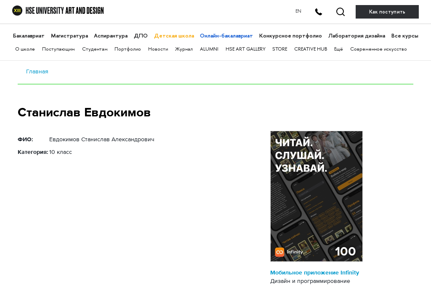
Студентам (95, 49)
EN (298, 11)
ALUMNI (209, 49)
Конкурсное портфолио (290, 35)
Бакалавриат (29, 35)
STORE (279, 49)
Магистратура (69, 35)
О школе (25, 49)
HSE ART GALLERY (246, 49)
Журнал (184, 49)
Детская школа (174, 35)
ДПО (141, 35)
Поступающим (58, 49)
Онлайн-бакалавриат (226, 35)
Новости (158, 49)
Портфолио (127, 49)
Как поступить (387, 11)
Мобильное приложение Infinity (314, 272)
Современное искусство (378, 49)
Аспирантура (111, 35)
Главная (37, 71)
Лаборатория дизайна (356, 35)
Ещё (338, 49)
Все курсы (404, 35)
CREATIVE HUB (310, 49)
